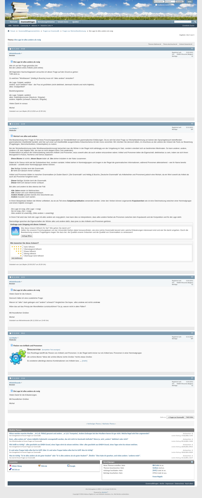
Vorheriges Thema (94, 424)
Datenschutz (179, 483)
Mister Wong (17, 466)
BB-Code (156, 465)
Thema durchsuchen (169, 44)
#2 (192, 124)
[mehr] (84, 361)
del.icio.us (16, 470)
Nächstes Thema (108, 424)
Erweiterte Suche (188, 25)
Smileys (155, 468)
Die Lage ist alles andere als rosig (27, 40)
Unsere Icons (63, 22)
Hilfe (189, 2)
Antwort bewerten (185, 44)
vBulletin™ (105, 492)
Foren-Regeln (158, 477)
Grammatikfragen (28, 22)
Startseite (14, 22)
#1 (192, 49)
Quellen (76, 22)
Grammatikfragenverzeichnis (29, 31)
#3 (192, 277)
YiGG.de (44, 466)
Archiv (162, 483)
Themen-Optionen (154, 44)
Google (72, 466)
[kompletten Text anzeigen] (51, 349)
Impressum (169, 483)
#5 (192, 378)
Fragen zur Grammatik (51, 31)
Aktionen (35, 25)
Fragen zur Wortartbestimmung (74, 31)
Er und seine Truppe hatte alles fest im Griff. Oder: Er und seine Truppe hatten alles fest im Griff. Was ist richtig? (51, 450)
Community (24, 25)
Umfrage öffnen (27, 236)
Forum (13, 31)
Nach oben (189, 417)
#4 (192, 333)
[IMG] (155, 470)
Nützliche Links (46, 25)
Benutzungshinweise (46, 22)
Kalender (16, 25)
